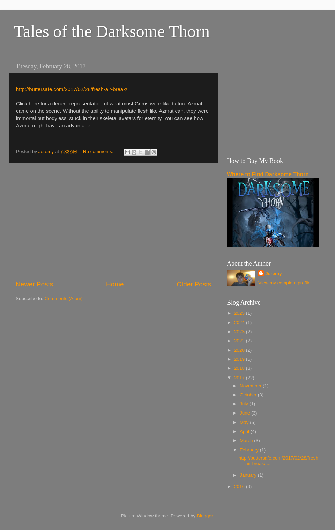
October (249, 394)
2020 (240, 350)
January (249, 475)
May (245, 422)
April (245, 431)
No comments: (99, 151)
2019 (240, 359)
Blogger (205, 515)
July (245, 403)
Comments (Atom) (64, 298)
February (250, 450)
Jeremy (273, 273)
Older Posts (194, 284)
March (247, 440)
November (251, 385)
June (245, 413)
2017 (240, 377)
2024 (240, 322)
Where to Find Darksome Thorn (268, 174)
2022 (240, 340)
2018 (240, 368)
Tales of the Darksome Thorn (112, 31)
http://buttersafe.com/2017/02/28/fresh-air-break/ (71, 89)
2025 (240, 313)
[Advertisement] (113, 221)
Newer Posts (34, 284)
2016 (240, 486)
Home (115, 284)
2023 (240, 331)
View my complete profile (284, 282)
